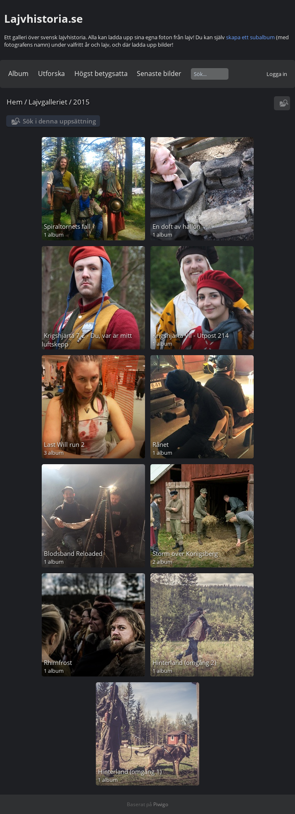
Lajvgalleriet (48, 102)
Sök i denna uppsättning (59, 121)
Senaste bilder (159, 73)
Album (18, 73)
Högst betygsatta (101, 73)
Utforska (51, 73)
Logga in (276, 74)
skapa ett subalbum (250, 37)
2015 (81, 102)
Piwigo (160, 804)
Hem (15, 102)
